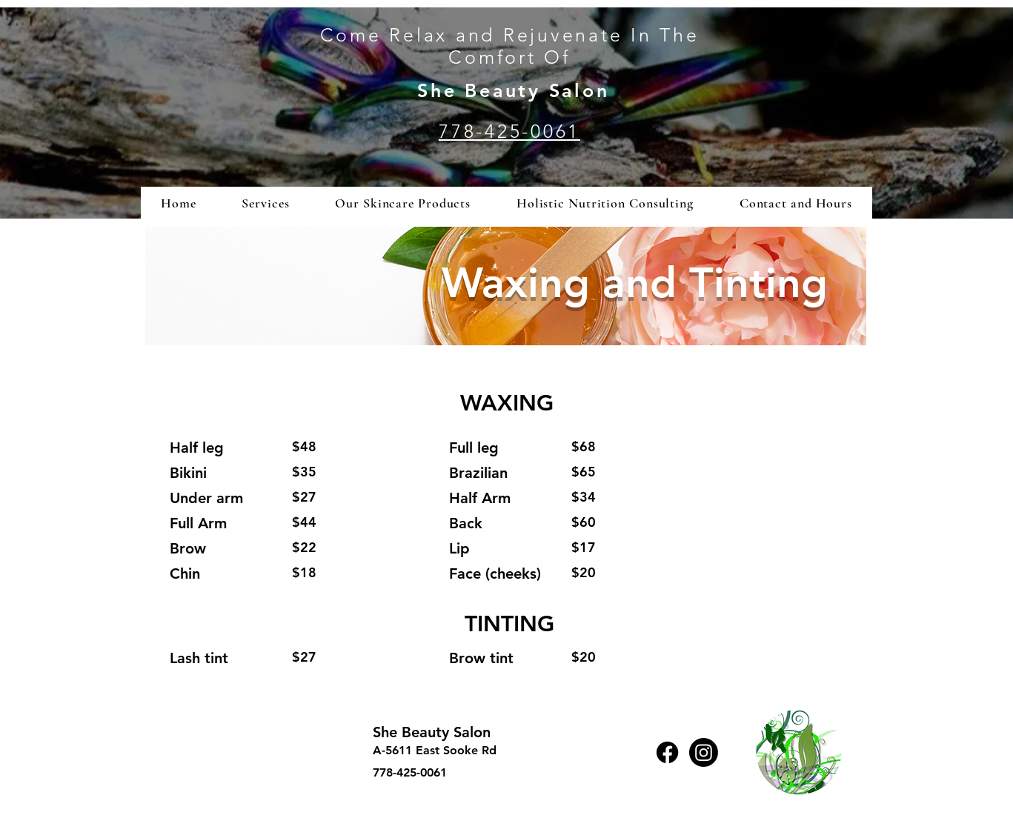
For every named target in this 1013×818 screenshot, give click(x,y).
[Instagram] (703, 752)
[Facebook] (667, 752)
